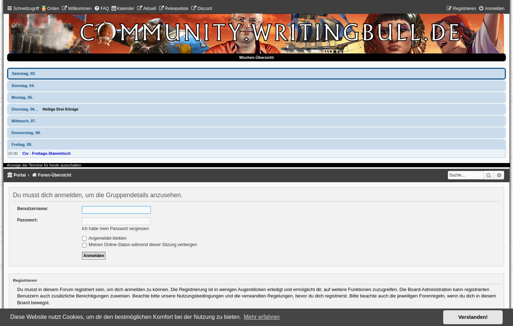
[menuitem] (77, 8)
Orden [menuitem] (53, 8)
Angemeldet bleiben (104, 238)
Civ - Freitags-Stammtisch (46, 153)
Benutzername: (32, 208)
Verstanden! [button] (473, 317)
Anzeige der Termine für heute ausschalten (44, 165)
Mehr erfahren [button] (262, 317)
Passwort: (27, 220)
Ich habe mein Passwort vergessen (115, 228)
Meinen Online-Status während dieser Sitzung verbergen (139, 244)
